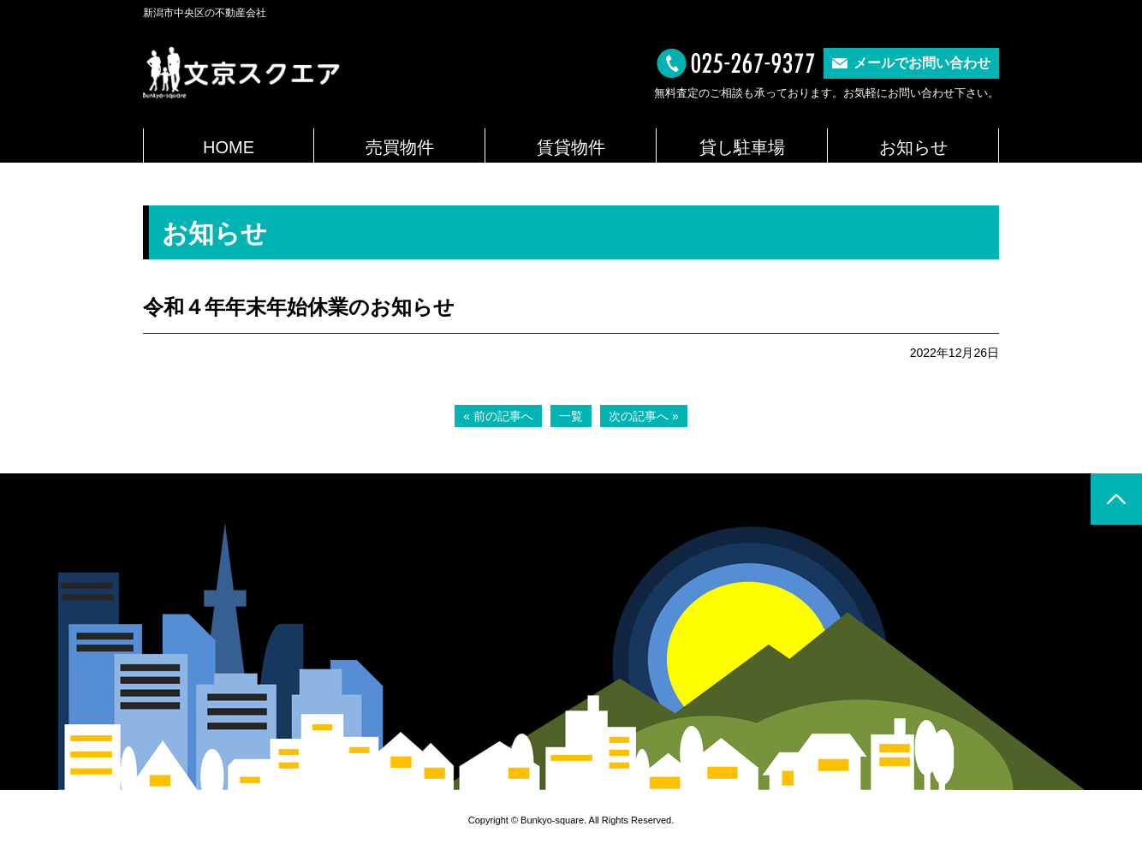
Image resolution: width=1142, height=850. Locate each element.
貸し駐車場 (742, 147)
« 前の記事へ (498, 416)
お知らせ (913, 147)
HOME (228, 147)
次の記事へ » (644, 416)
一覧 (571, 416)
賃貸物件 (571, 147)
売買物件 (400, 147)
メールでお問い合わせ (922, 63)
